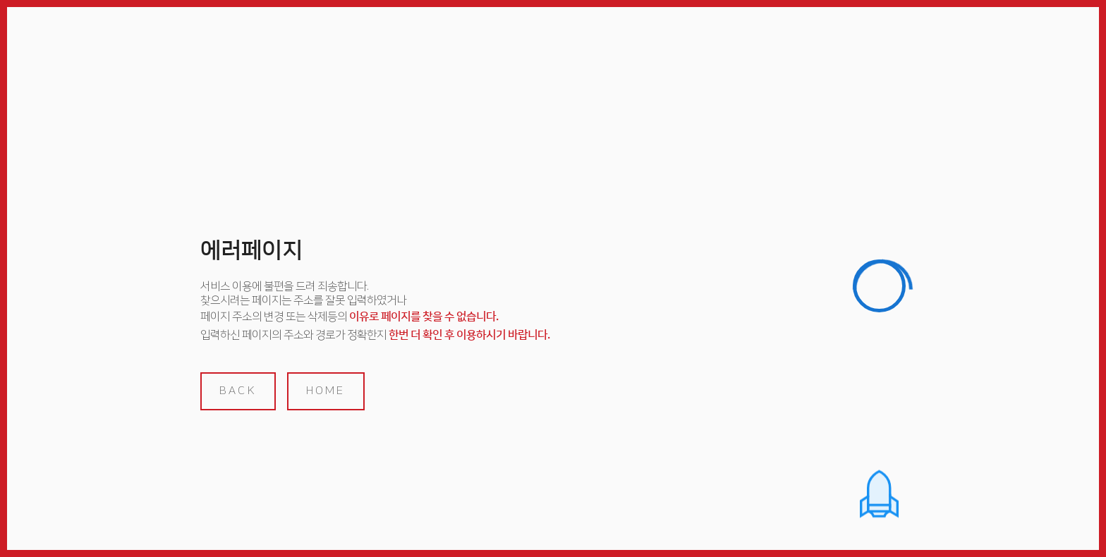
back (238, 390)
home (326, 390)
